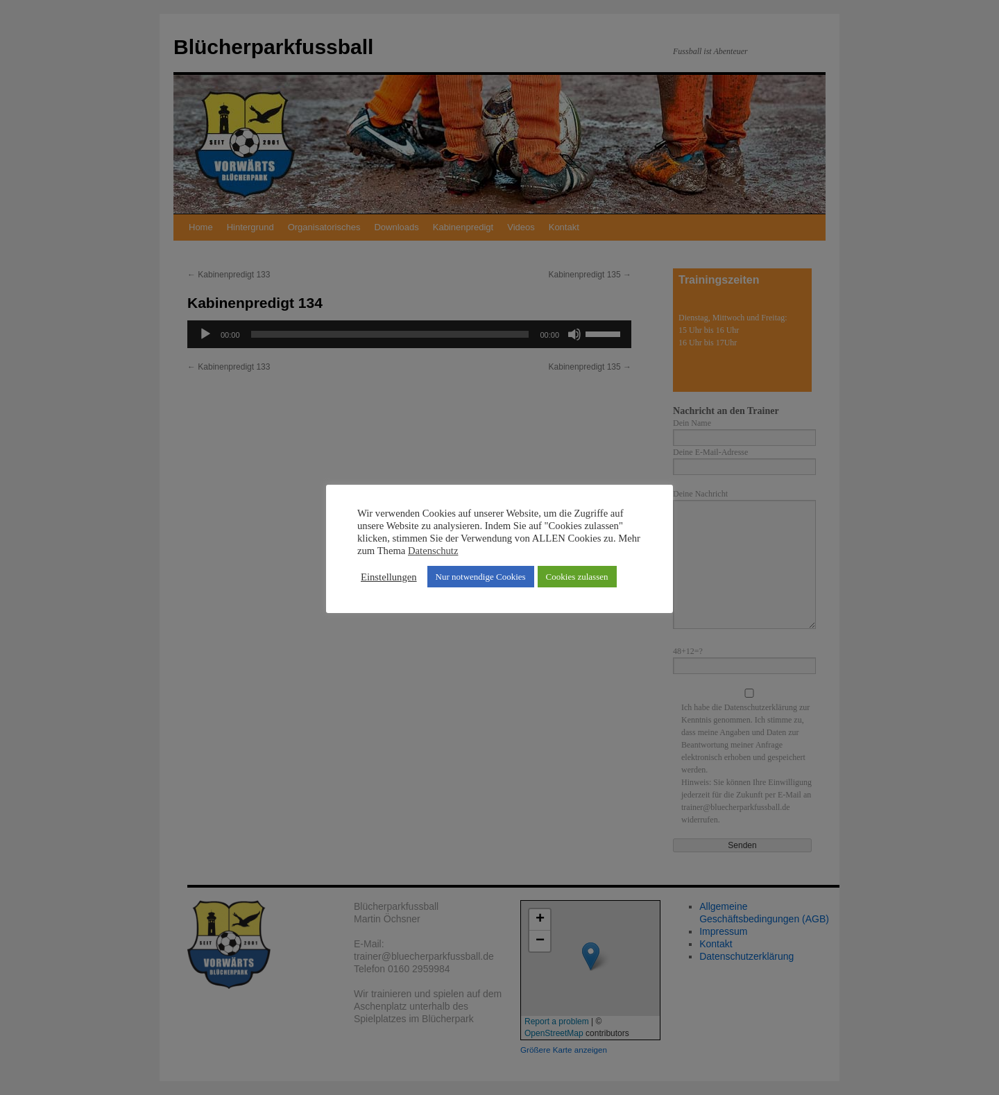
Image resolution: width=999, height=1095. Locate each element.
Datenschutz (433, 550)
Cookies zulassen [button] (577, 576)
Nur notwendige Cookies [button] (481, 576)
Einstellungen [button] (389, 577)
